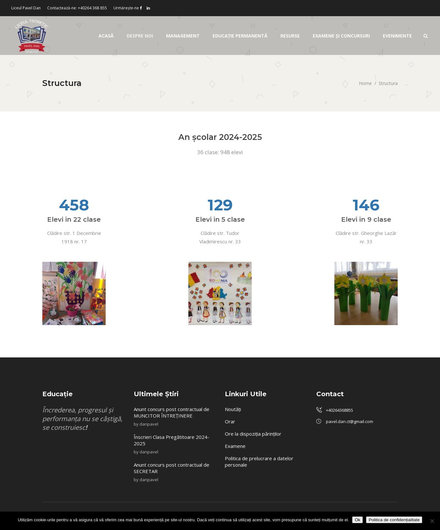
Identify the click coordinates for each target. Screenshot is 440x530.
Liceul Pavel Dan (26, 8)
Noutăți (233, 409)
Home (365, 83)
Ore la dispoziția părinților (253, 433)
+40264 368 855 (92, 8)
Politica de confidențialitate (394, 519)
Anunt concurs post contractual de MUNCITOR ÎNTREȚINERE (171, 412)
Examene (235, 446)
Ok (357, 519)
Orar (230, 421)
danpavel (149, 424)
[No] (432, 521)
